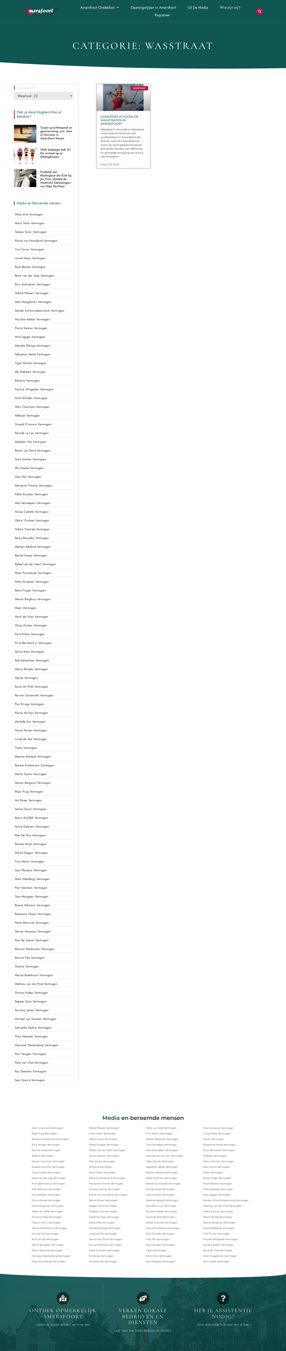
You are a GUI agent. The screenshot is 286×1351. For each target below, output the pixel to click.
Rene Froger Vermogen (30, 590)
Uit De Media (198, 7)
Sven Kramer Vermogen (30, 459)
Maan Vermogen (26, 608)
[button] (259, 11)
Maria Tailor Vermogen (29, 223)
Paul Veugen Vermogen (30, 1054)
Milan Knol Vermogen (29, 214)
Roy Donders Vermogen (30, 1071)
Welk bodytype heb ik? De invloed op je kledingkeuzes (55, 153)
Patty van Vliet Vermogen (31, 1062)
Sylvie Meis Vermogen (29, 651)
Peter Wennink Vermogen (32, 922)
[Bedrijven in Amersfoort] (143, 1298)
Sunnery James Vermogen (32, 1010)
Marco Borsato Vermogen (31, 669)
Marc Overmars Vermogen (32, 406)
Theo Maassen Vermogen (31, 1036)
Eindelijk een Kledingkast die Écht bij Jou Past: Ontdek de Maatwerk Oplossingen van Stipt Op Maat (56, 179)
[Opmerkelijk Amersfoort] (63, 1298)
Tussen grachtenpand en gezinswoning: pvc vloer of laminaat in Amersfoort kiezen (56, 132)
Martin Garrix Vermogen (31, 774)
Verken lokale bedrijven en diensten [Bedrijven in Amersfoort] (143, 1316)
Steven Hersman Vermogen (33, 931)
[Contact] (223, 1298)
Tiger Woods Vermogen (30, 363)
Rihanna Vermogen (27, 380)
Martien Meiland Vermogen (33, 546)
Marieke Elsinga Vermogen (32, 345)
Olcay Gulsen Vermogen (31, 625)
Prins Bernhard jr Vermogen (33, 643)
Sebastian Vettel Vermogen (32, 354)
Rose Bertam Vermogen (30, 267)
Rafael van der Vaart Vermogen (35, 564)
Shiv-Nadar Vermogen (29, 468)
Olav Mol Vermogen (28, 476)
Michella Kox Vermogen (30, 721)
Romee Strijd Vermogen (30, 844)
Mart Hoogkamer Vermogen (33, 301)
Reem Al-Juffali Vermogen (31, 817)
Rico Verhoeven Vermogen (32, 284)
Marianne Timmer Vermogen (33, 485)
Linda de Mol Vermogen (31, 739)
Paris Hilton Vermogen (29, 634)
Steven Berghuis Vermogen (33, 599)
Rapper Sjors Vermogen (30, 1001)
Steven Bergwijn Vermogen (33, 782)
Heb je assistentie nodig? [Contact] (223, 1313)
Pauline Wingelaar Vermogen (34, 389)
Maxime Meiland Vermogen (33, 756)
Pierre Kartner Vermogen (31, 328)
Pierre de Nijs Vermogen (31, 712)
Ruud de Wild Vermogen (31, 686)
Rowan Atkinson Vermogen (32, 905)
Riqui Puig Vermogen (29, 791)
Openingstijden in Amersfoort (153, 7)
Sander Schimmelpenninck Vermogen (39, 310)
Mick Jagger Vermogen (30, 336)
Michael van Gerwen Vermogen (35, 1019)
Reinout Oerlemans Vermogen (34, 949)
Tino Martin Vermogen (29, 861)
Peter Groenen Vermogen (32, 581)
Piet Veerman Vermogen (31, 887)
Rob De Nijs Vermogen (30, 835)
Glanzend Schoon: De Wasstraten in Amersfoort (119, 120)
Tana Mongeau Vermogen (31, 896)
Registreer (162, 15)
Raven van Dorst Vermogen (33, 450)
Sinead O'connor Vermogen (33, 424)
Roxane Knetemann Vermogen (34, 765)
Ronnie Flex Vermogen (30, 957)
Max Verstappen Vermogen (33, 503)
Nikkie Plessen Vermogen (32, 293)
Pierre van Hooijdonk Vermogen (36, 240)
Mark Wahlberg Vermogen (32, 879)
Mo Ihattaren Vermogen (30, 371)
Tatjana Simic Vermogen (30, 232)
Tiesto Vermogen (26, 747)
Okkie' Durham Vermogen (32, 520)
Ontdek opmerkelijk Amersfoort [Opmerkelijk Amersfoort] (62, 1313)
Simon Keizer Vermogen (31, 730)
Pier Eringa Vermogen (29, 704)
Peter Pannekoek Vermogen (33, 573)
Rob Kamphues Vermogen (32, 660)
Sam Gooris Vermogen (30, 1080)
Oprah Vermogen (26, 678)
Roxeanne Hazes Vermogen (33, 914)
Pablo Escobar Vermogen (31, 494)
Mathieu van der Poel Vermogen (36, 984)
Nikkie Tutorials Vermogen (32, 529)
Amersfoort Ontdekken (99, 7)
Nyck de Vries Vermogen (31, 616)
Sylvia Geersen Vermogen (32, 826)
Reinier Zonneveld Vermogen (34, 695)
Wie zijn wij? (230, 7)
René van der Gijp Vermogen (34, 275)
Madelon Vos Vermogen (30, 441)
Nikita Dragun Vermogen (31, 852)
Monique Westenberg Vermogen (36, 1045)
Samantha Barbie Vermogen (33, 1027)
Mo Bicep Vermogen (28, 800)
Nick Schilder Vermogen (31, 398)
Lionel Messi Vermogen (30, 258)
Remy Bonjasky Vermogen (32, 538)
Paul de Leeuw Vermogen (32, 940)
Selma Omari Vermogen (30, 809)
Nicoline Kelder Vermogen (32, 319)
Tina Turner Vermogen (29, 249)
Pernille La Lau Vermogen (32, 433)
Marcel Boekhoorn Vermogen (34, 975)
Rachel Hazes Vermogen (31, 555)
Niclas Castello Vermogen (32, 511)
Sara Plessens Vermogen (31, 870)
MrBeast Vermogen (27, 415)
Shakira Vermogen (27, 966)
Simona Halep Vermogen (31, 992)
